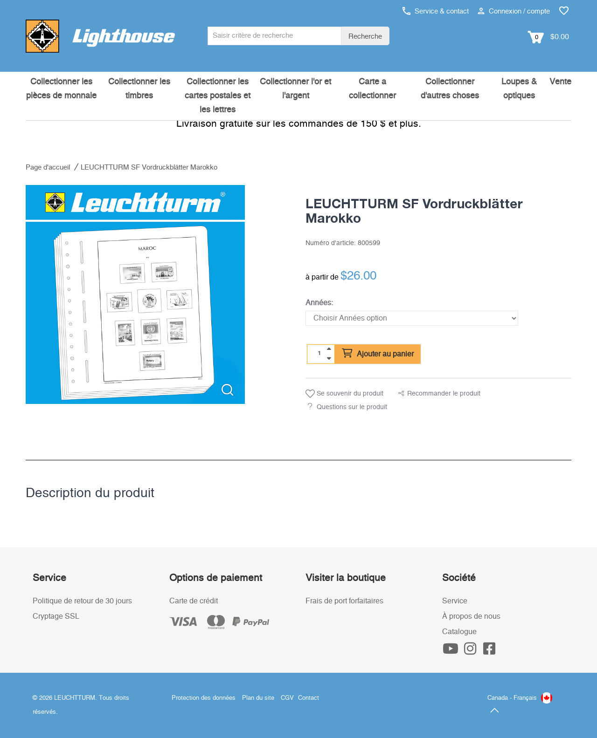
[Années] (411, 318)
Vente (560, 82)
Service (454, 601)
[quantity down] (329, 358)
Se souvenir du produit (344, 394)
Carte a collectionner (372, 89)
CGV (287, 698)
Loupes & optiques (519, 89)
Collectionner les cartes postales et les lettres (217, 96)
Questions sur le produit (352, 407)
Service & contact (436, 11)
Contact (308, 698)
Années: (319, 303)
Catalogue (459, 632)
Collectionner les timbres (139, 89)
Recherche (365, 36)
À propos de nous (471, 616)
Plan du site (258, 698)
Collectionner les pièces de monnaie (61, 89)
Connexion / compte (514, 11)
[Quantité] (319, 353)
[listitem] (135, 294)
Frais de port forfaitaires (344, 601)
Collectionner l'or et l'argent (295, 89)
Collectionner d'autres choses (450, 89)
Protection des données (204, 698)
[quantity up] (329, 349)
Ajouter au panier (378, 353)
